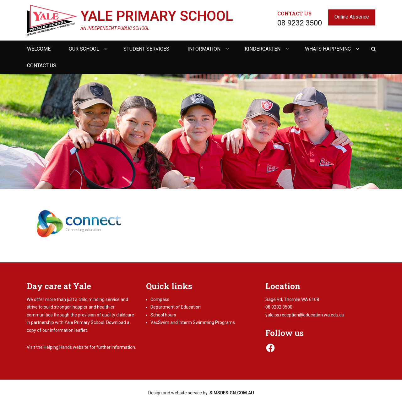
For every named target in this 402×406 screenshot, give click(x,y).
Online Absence (351, 17)
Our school (84, 49)
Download (116, 322)
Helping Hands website (66, 347)
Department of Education (175, 307)
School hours (163, 314)
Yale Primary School (156, 16)
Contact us (41, 66)
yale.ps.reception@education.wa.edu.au (304, 314)
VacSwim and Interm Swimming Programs (192, 322)
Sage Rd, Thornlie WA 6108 (292, 299)
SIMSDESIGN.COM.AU (231, 392)
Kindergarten (262, 49)
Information (203, 49)
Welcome (39, 49)
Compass (159, 299)
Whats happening (328, 49)
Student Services (146, 49)
